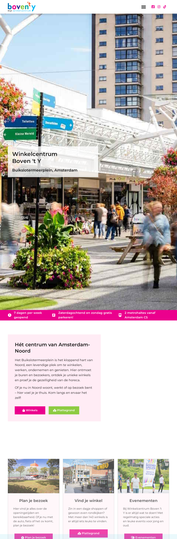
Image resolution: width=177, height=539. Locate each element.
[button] (143, 6)
